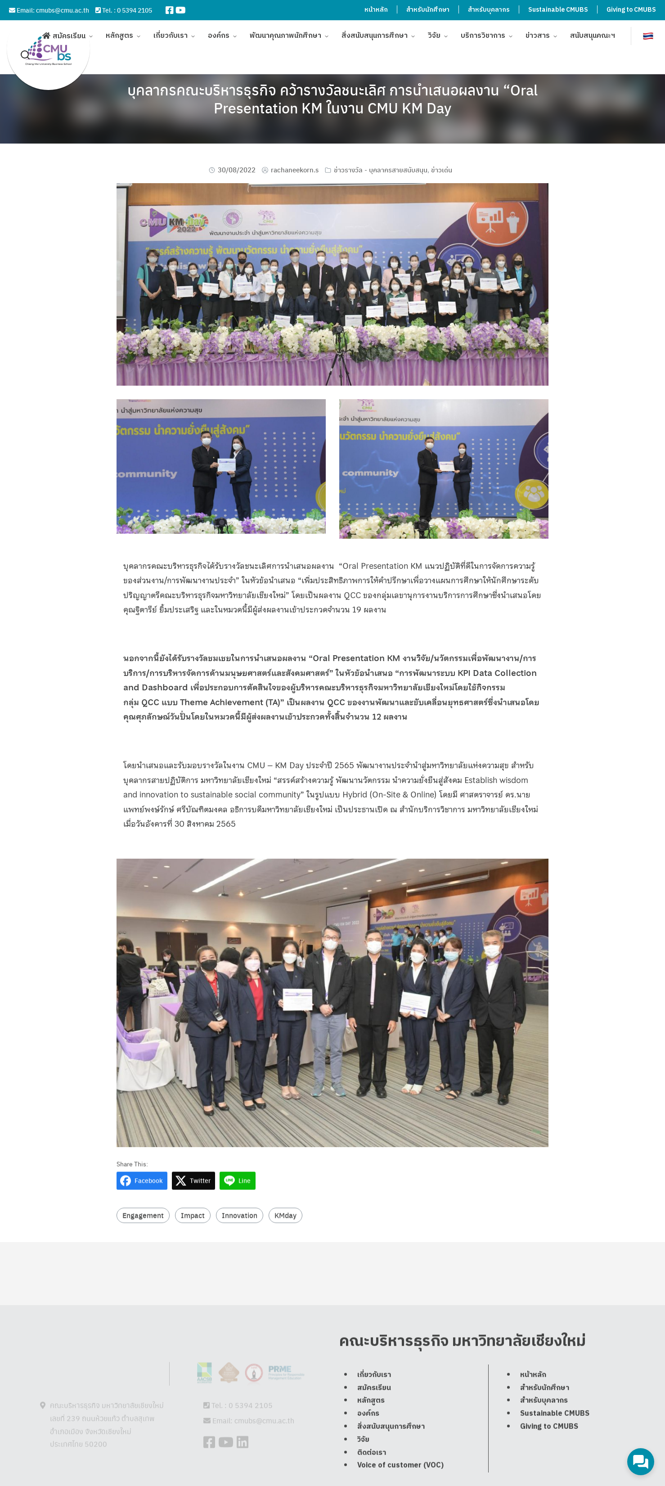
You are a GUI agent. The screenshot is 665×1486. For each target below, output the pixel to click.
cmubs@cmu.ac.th (62, 9)
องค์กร (218, 31)
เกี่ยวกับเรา (170, 31)
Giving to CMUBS (631, 10)
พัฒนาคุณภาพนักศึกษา (285, 31)
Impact (193, 1234)
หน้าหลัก (376, 10)
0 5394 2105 (134, 9)
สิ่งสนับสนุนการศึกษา (374, 31)
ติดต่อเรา (371, 1473)
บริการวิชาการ (483, 31)
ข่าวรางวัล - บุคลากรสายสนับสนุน (380, 169)
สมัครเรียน (69, 32)
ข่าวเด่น (441, 169)
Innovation (239, 1234)
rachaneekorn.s (295, 169)
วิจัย (434, 31)
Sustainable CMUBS (558, 10)
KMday (285, 1234)
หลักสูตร (119, 31)
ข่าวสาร (538, 31)
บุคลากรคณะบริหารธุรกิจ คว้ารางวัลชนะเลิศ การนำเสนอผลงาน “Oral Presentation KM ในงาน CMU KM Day (332, 98)
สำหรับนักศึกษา (427, 10)
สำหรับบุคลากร (489, 10)
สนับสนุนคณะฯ (592, 31)
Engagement (143, 1234)
